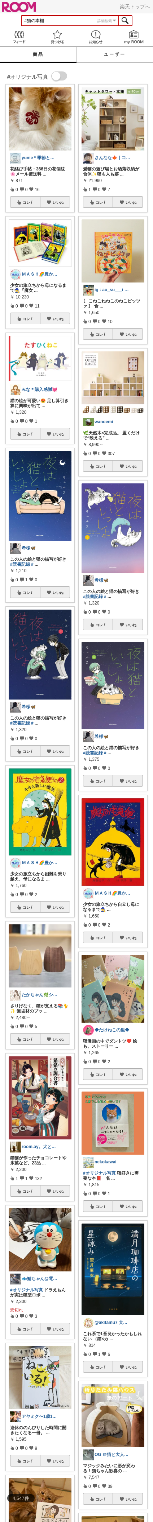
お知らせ (95, 37)
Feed (19, 37)
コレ (28, 202)
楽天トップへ (135, 6)
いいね (58, 202)
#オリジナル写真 (26, 1289)
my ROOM (134, 37)
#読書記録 (20, 564)
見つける (57, 37)
